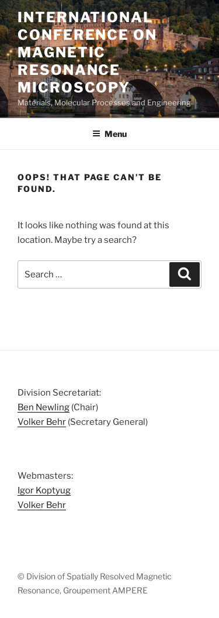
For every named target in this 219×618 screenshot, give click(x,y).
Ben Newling (43, 407)
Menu (109, 134)
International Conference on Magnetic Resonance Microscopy (87, 52)
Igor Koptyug (44, 490)
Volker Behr (42, 422)
